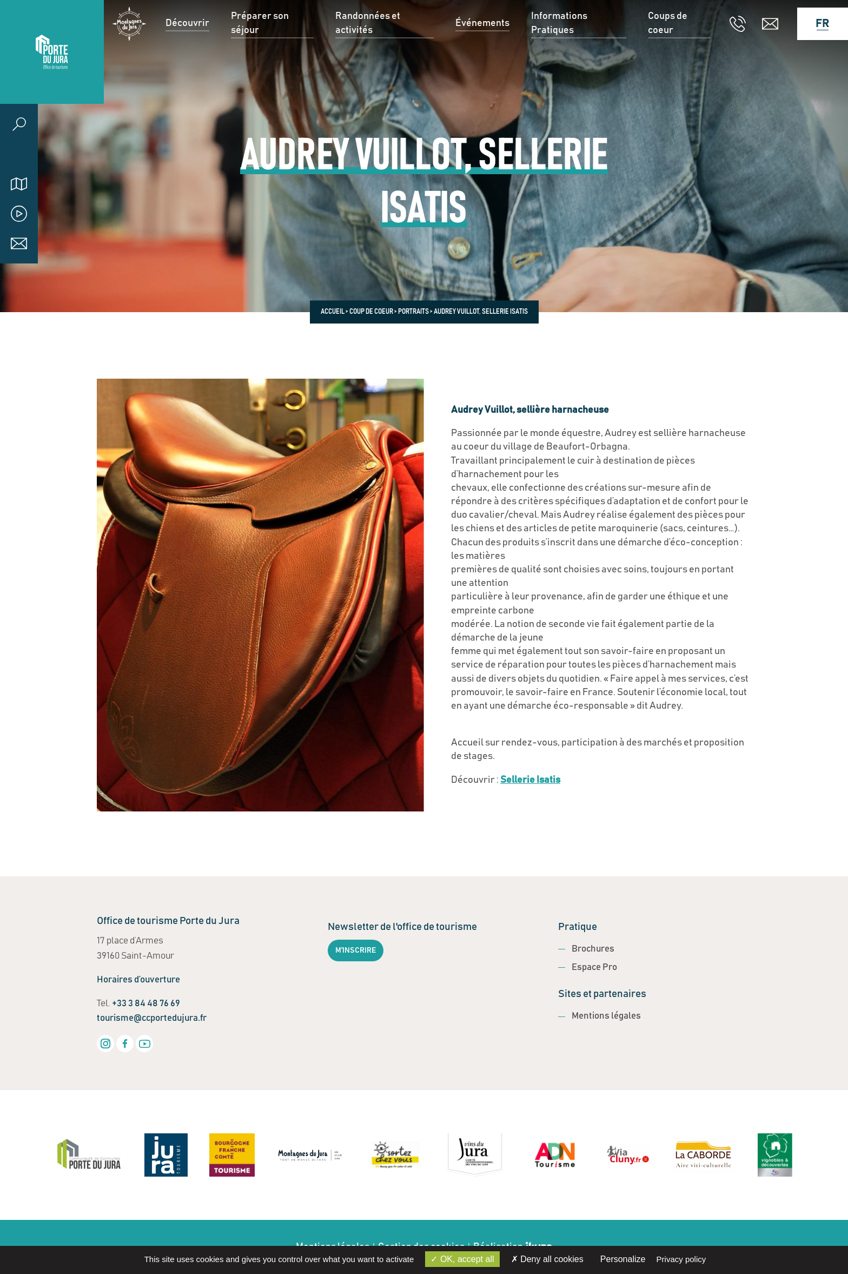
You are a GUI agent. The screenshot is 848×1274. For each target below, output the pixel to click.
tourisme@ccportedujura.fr (152, 1018)
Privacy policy (681, 1259)
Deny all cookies (547, 1259)
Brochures (593, 949)
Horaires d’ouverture (138, 980)
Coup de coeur (371, 311)
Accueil (333, 311)
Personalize (623, 1259)
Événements (482, 51)
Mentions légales (606, 1016)
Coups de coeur (667, 51)
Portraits (413, 311)
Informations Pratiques (559, 51)
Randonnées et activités (367, 51)
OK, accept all (462, 1259)
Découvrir (187, 51)
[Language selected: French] (817, 52)
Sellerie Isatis (530, 780)
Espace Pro (594, 967)
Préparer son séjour (260, 51)
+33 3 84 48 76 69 (146, 1003)
